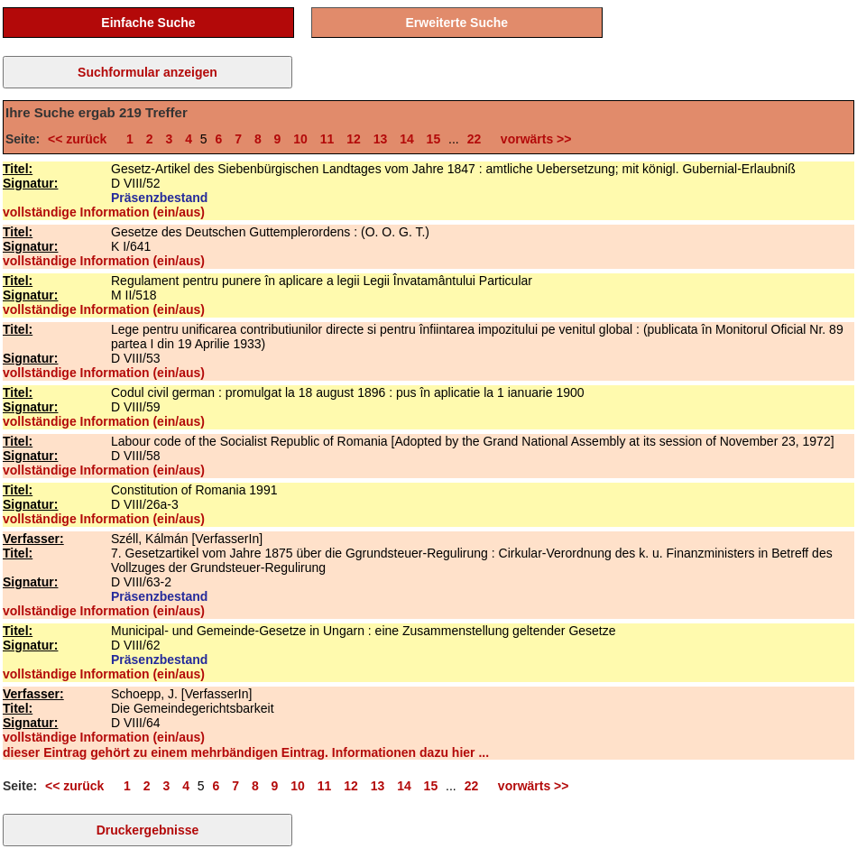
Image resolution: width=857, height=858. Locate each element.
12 (353, 139)
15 (434, 139)
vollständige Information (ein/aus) (104, 212)
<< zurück (81, 139)
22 (474, 139)
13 (380, 139)
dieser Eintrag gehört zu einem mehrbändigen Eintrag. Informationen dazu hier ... (246, 752)
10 (300, 139)
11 (327, 139)
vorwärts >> (532, 139)
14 (407, 139)
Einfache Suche (148, 22)
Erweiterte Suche (457, 22)
